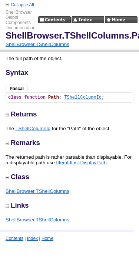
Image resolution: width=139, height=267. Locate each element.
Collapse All (22, 4)
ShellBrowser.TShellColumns (37, 44)
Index (32, 238)
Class (17, 177)
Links (17, 205)
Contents (14, 238)
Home (47, 238)
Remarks (23, 142)
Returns (21, 114)
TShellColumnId (83, 97)
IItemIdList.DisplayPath (81, 162)
